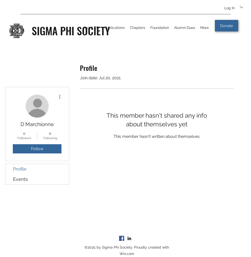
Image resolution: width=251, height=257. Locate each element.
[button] (241, 7)
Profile (20, 169)
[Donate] (226, 25)
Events (20, 179)
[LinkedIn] (129, 238)
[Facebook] (121, 238)
